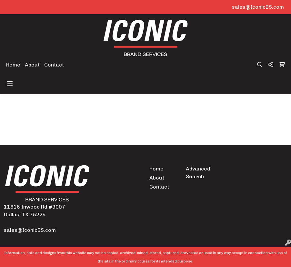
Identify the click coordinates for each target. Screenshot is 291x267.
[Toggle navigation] (10, 83)
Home (13, 65)
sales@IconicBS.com (258, 7)
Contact (54, 65)
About (32, 65)
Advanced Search (198, 173)
